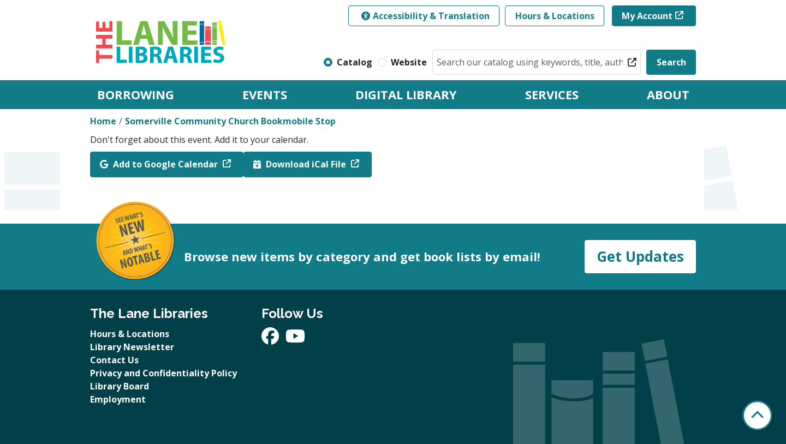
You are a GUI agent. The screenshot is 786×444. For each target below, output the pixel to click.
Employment (118, 399)
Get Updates (640, 256)
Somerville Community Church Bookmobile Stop (230, 121)
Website (409, 62)
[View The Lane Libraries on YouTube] (295, 339)
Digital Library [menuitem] (406, 94)
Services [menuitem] (552, 94)
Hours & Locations (554, 16)
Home (103, 121)
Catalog (354, 62)
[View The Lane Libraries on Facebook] (271, 339)
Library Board (119, 386)
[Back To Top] (757, 415)
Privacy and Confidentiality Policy (163, 373)
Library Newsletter (132, 347)
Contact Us (114, 360)
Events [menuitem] (264, 94)
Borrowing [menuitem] (135, 94)
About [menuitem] (668, 94)
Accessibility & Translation (425, 16)
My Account (647, 16)
